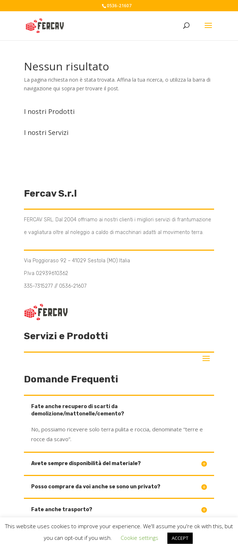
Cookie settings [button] (139, 537)
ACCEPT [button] (180, 538)
